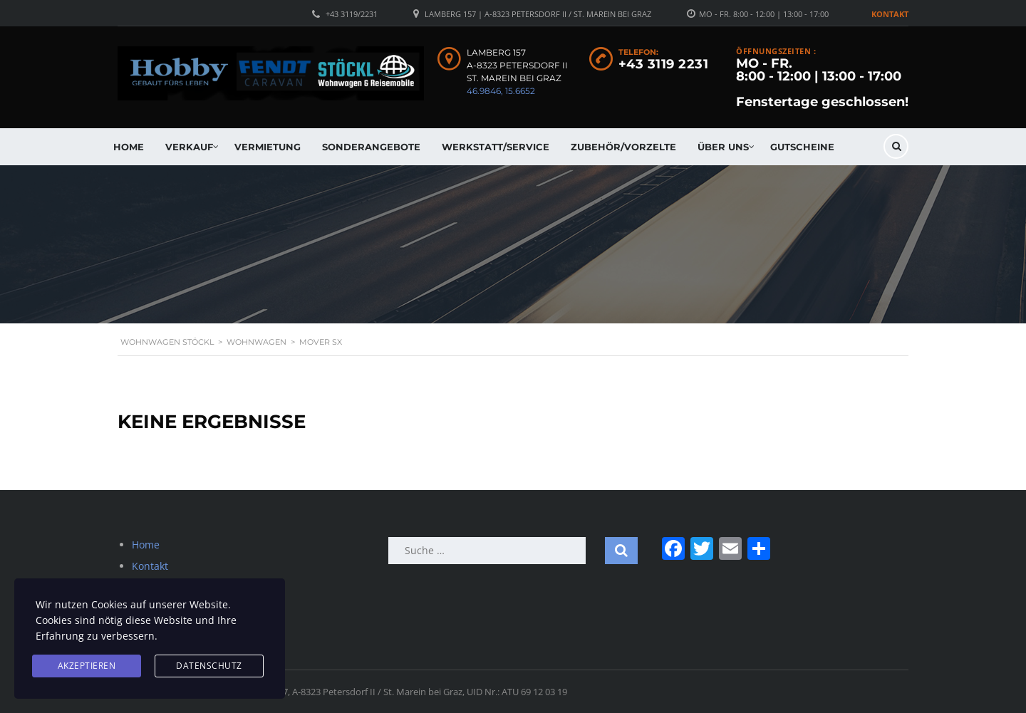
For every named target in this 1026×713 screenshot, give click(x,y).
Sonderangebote (371, 146)
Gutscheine (802, 146)
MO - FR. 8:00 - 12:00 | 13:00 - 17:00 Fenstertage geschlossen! (822, 83)
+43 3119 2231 (663, 64)
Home (128, 146)
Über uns (723, 146)
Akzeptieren (87, 666)
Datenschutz (209, 666)
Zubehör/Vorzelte (623, 146)
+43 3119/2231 (352, 14)
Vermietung (267, 146)
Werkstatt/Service (495, 146)
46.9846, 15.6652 (501, 90)
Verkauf (189, 146)
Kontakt (889, 14)
